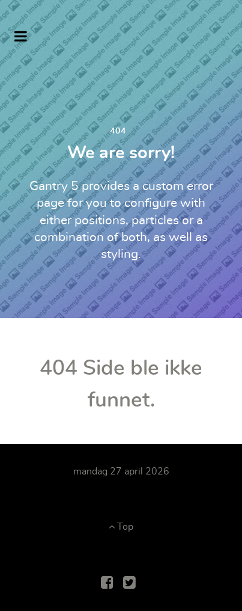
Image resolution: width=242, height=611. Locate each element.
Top (121, 527)
